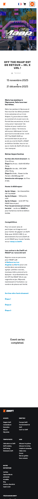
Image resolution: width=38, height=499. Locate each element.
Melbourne (11, 262)
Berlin (17, 265)
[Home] (4, 4)
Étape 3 (8, 311)
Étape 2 (8, 305)
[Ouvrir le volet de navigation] (32, 4)
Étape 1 (8, 299)
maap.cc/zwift (16, 242)
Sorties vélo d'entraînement (17, 293)
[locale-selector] (19, 4)
